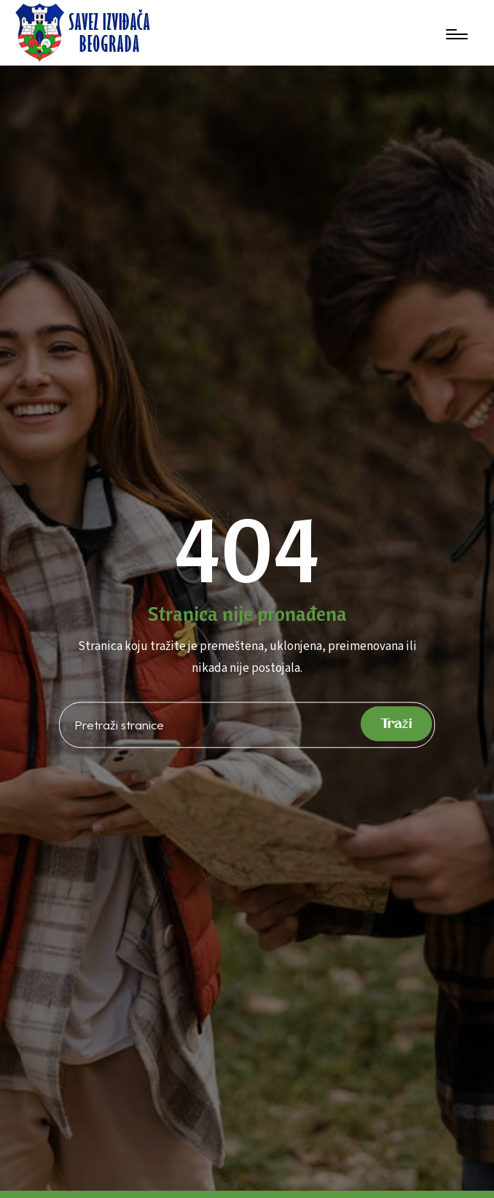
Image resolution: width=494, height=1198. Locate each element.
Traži (396, 724)
